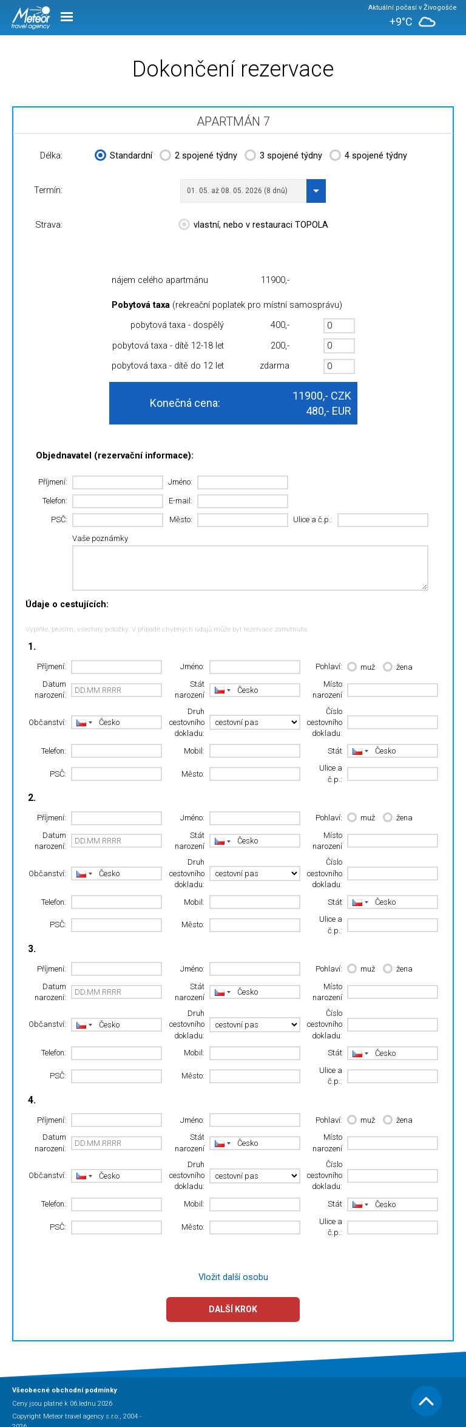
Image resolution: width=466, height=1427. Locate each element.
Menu (67, 16)
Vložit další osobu (233, 1277)
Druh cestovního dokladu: (186, 722)
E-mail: (180, 500)
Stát (335, 750)
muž (361, 667)
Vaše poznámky (100, 538)
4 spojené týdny (368, 157)
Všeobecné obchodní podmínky (64, 1390)
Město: (180, 519)
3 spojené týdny (283, 157)
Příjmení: (52, 481)
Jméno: (180, 481)
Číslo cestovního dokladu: (324, 722)
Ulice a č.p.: (313, 519)
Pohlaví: (329, 666)
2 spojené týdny (198, 157)
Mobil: (194, 750)
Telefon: (54, 500)
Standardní (123, 157)
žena (398, 667)
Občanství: (47, 722)
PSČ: (59, 519)
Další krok (233, 1309)
